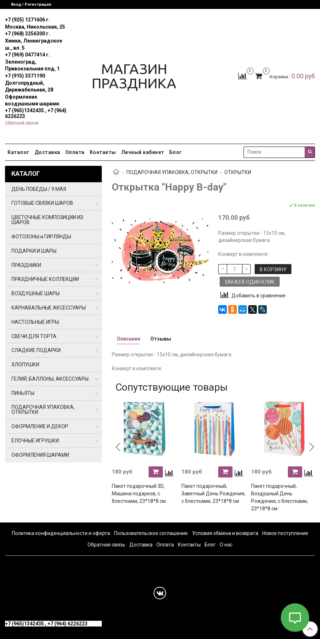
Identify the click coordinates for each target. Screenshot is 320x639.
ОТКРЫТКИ (237, 172)
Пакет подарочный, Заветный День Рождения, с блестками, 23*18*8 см (213, 493)
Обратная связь (106, 545)
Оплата (75, 152)
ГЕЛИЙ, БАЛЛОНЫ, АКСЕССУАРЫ (50, 379)
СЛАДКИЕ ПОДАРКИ (36, 350)
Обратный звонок (22, 123)
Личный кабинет (142, 152)
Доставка (47, 152)
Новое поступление (285, 533)
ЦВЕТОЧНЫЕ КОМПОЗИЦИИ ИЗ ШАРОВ (47, 219)
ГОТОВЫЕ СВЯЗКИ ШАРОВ (42, 203)
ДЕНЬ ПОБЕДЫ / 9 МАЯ (38, 189)
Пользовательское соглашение (151, 533)
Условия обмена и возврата (225, 533)
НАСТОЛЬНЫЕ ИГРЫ (35, 322)
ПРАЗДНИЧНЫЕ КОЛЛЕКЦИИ (45, 279)
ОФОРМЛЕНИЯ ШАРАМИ (40, 455)
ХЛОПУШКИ (25, 364)
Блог (175, 152)
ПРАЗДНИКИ (26, 265)
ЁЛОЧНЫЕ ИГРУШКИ (35, 441)
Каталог (19, 152)
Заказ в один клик (250, 282)
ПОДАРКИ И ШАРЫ (33, 251)
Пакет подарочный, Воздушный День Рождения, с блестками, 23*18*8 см (279, 497)
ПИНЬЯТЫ (22, 393)
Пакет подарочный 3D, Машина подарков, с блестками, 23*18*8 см (139, 493)
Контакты (103, 152)
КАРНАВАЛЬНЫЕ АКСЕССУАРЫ (48, 308)
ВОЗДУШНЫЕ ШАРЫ (35, 293)
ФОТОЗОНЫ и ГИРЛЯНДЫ (41, 236)
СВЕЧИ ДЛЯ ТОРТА (33, 336)
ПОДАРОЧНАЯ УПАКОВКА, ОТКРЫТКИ (172, 172)
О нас (226, 545)
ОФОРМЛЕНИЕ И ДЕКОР (39, 426)
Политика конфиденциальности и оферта (61, 533)
